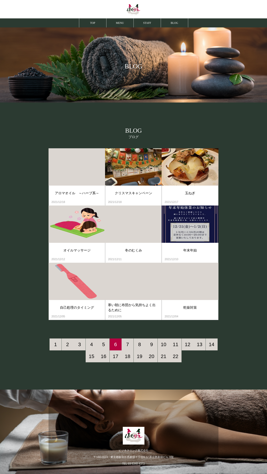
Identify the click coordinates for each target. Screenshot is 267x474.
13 (199, 344)
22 (175, 356)
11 (175, 344)
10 (163, 344)
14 (211, 344)
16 (103, 356)
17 (115, 356)
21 (163, 356)
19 (139, 356)
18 (127, 356)
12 (187, 344)
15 (91, 356)
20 (151, 356)
